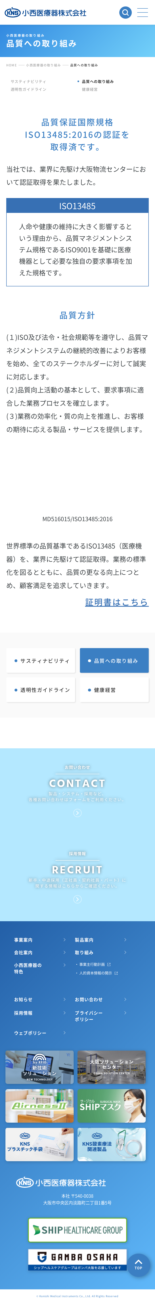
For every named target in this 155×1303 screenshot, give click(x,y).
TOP (138, 1264)
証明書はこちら (117, 638)
